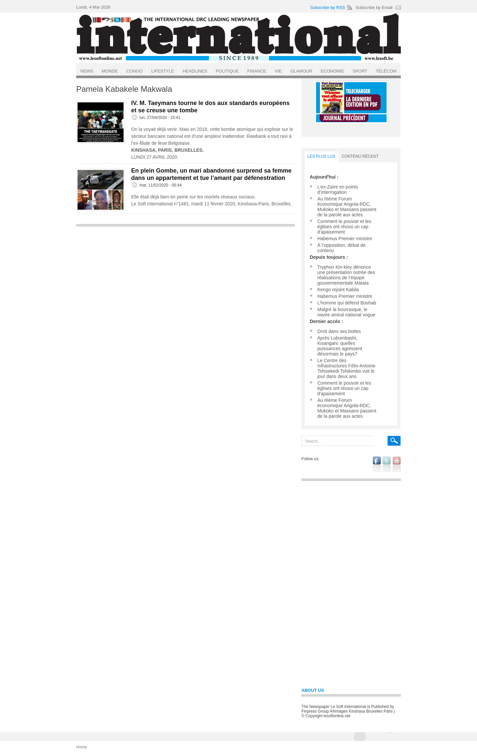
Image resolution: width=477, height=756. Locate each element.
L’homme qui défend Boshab (346, 302)
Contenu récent (360, 156)
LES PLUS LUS (321, 156)
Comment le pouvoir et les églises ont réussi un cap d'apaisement (344, 227)
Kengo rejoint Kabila (338, 289)
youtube (397, 464)
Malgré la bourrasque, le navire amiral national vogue (346, 312)
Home (81, 747)
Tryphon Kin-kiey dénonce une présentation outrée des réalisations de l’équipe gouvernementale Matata (346, 275)
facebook (377, 464)
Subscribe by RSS (327, 7)
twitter (387, 464)
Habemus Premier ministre (344, 238)
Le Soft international (239, 37)
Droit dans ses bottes (339, 331)
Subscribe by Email (374, 7)
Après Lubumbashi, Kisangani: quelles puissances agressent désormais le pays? (339, 345)
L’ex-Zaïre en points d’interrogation (337, 189)
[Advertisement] (185, 276)
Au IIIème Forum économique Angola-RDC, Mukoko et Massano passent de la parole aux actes (346, 206)
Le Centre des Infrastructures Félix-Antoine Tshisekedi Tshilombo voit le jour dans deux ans (346, 368)
